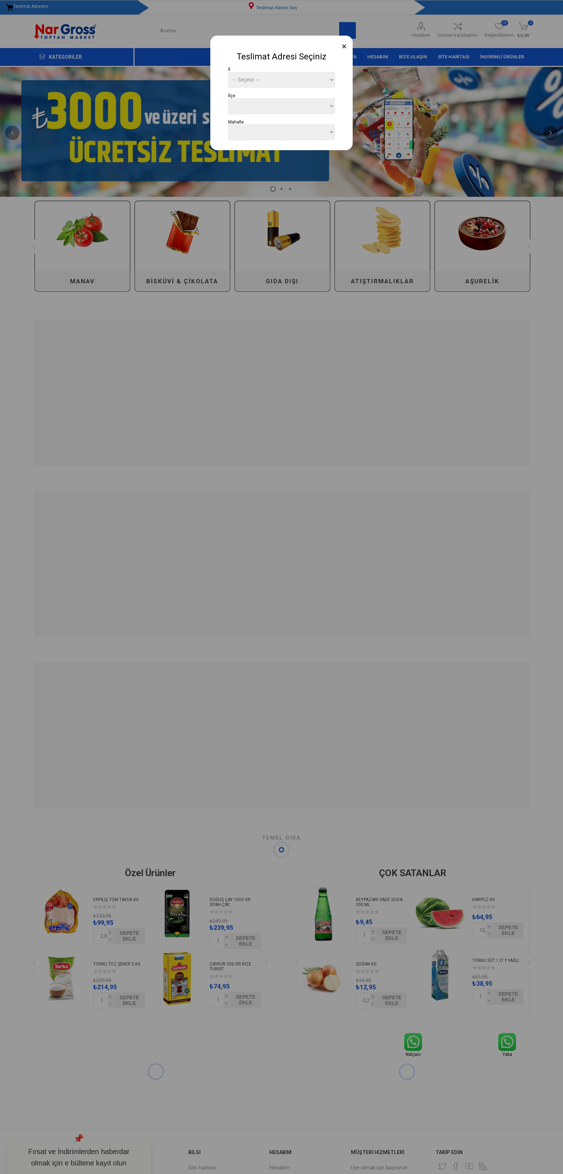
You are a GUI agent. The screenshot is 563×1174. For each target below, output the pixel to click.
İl (229, 69)
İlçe (231, 95)
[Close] (344, 46)
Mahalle (236, 121)
